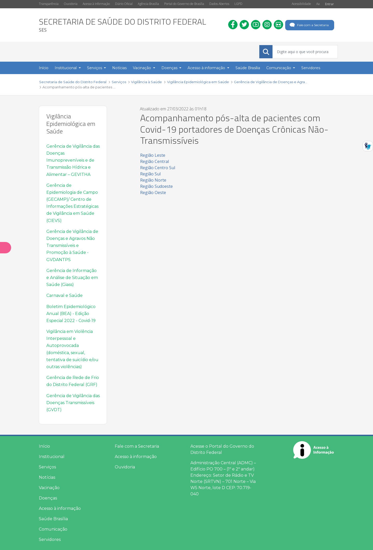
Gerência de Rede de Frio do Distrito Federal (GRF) (72, 381)
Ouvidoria (70, 4)
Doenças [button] (169, 68)
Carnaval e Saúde (64, 295)
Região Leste (152, 155)
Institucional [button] (66, 68)
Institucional (51, 456)
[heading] (122, 25)
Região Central (154, 161)
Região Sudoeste (156, 186)
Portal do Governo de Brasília (184, 4)
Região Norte (153, 180)
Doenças (48, 498)
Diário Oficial (124, 4)
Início (44, 446)
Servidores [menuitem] (310, 68)
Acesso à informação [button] (207, 68)
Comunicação (53, 529)
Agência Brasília (148, 4)
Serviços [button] (95, 68)
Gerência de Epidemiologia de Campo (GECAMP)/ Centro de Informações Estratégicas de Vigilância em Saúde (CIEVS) (72, 203)
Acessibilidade (301, 4)
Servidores (50, 539)
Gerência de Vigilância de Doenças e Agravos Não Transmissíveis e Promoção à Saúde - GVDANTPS (72, 245)
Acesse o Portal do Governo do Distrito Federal (222, 449)
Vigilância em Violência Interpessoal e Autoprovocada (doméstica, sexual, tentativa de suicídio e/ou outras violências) (72, 349)
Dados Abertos (219, 4)
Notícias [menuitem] (119, 68)
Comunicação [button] (279, 68)
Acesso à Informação (96, 4)
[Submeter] (266, 52)
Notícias (47, 477)
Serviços (47, 467)
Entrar (329, 4)
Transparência (49, 4)
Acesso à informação (60, 508)
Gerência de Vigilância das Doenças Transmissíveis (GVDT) (73, 402)
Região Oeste (153, 192)
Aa (318, 4)
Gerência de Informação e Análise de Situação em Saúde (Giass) (72, 277)
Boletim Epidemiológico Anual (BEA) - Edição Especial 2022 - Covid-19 (71, 313)
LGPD (238, 4)
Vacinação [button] (142, 68)
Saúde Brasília (53, 518)
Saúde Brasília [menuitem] (247, 68)
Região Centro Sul (157, 167)
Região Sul (150, 174)
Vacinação (49, 487)
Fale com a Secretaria (309, 25)
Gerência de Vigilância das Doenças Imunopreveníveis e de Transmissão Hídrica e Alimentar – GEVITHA (73, 160)
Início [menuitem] (43, 68)
